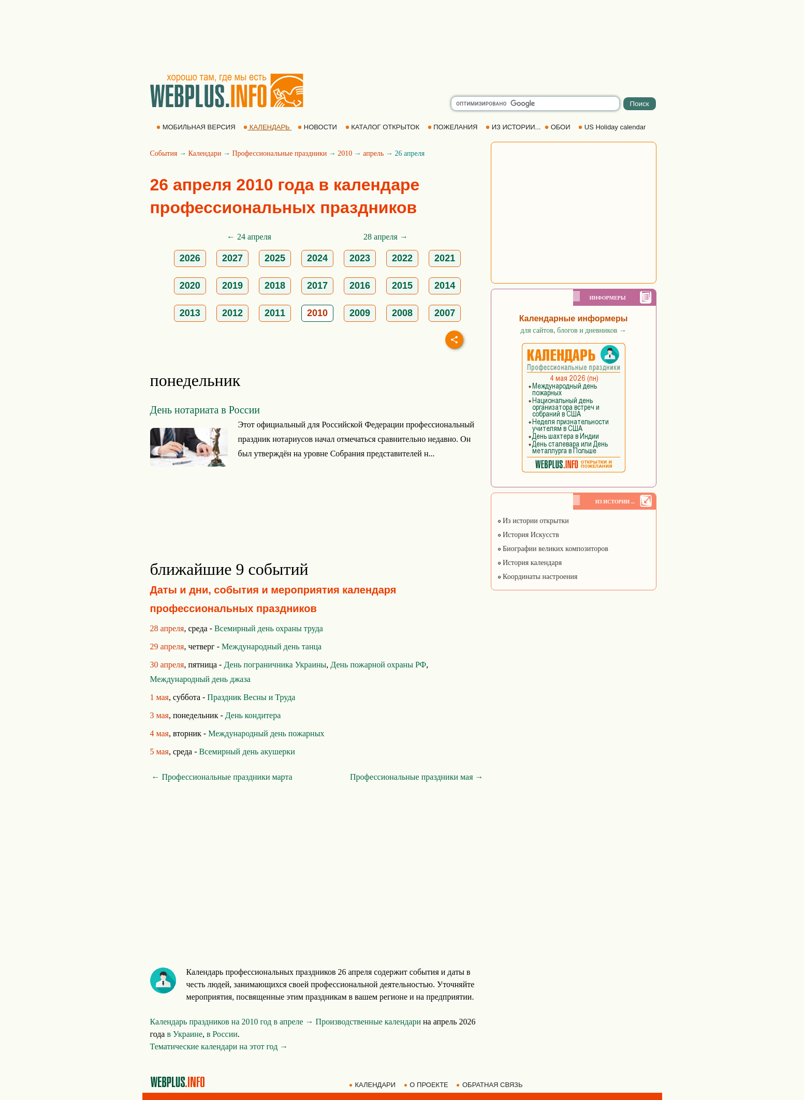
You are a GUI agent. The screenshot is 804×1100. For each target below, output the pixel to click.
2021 (444, 258)
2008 (402, 313)
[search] (535, 103)
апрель (373, 153)
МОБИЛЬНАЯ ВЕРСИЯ (196, 127)
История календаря (529, 563)
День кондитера (253, 715)
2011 (275, 313)
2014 (444, 285)
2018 (275, 285)
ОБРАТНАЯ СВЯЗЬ (490, 1085)
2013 (190, 313)
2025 (275, 258)
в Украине (184, 1034)
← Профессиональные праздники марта (222, 776)
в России (222, 1034)
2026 (190, 258)
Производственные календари (368, 1021)
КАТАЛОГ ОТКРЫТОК (383, 127)
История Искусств (528, 535)
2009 (359, 313)
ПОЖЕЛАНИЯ (453, 127)
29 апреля (167, 646)
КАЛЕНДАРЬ (267, 127)
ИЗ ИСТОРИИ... (514, 127)
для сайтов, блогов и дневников (573, 330)
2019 (232, 285)
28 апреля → (385, 236)
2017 (317, 285)
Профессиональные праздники (279, 153)
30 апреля (167, 664)
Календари (204, 153)
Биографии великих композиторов (552, 549)
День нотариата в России (205, 409)
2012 (232, 313)
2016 (359, 285)
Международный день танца (271, 646)
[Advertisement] (402, 36)
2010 (345, 153)
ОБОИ (558, 127)
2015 (402, 285)
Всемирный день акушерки (247, 751)
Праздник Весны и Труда (251, 697)
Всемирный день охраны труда (268, 628)
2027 (232, 258)
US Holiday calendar (613, 127)
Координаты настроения (537, 577)
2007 (444, 313)
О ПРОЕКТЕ (427, 1085)
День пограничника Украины (275, 664)
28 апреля (167, 628)
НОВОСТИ (318, 127)
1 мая (159, 697)
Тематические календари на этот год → (219, 1046)
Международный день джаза (200, 679)
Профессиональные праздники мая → (416, 776)
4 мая (159, 733)
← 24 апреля (249, 236)
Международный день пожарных (266, 733)
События (164, 153)
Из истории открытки (533, 521)
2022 (402, 258)
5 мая (159, 751)
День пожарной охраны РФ (378, 664)
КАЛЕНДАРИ (373, 1085)
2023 (359, 258)
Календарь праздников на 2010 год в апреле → (232, 1021)
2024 (317, 258)
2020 (190, 285)
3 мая (159, 715)
